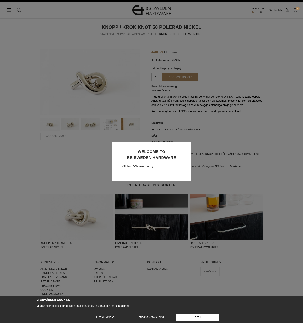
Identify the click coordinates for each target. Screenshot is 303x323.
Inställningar (105, 317)
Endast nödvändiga (151, 317)
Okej (198, 317)
